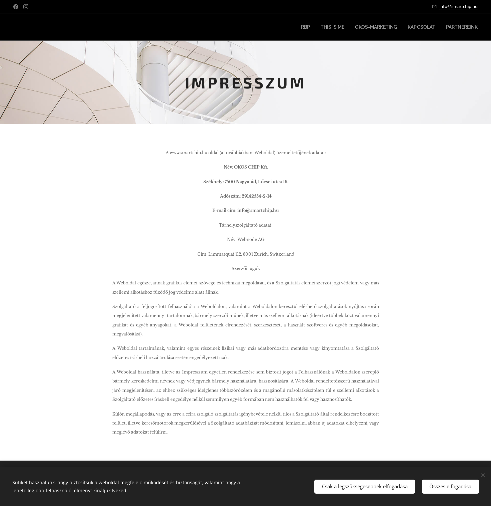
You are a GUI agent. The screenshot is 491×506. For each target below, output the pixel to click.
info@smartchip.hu (458, 6)
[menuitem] (317, 27)
